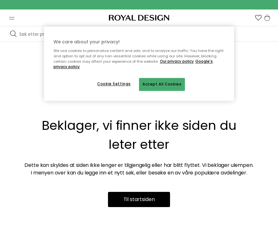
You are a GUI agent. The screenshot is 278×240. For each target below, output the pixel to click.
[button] (258, 18)
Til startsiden (139, 199)
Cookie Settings (114, 83)
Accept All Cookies (161, 84)
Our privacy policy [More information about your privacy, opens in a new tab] (177, 61)
